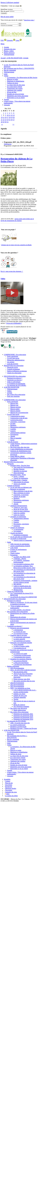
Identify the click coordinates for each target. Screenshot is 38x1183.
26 (12, 120)
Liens (19, 40)
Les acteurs (10, 362)
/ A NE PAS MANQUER (14, 58)
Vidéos (9, 391)
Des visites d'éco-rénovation (16, 394)
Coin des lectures (12, 364)
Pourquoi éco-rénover (14, 378)
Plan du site (9, 783)
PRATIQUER (13, 365)
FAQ (3, 40)
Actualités (7, 779)
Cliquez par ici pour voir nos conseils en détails (16, 245)
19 (12, 117)
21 (1, 120)
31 (8, 122)
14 (1, 117)
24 (8, 120)
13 (14, 115)
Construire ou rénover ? (14, 380)
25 (10, 120)
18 (10, 117)
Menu (2, 44)
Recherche (8, 786)
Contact (7, 781)
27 (14, 120)
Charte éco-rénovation (14, 373)
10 (8, 115)
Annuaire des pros (10, 49)
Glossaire (11, 40)
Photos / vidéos (9, 51)
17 (8, 117)
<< (2, 124)
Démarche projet (12, 367)
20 (14, 117)
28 (1, 122)
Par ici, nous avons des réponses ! (12, 271)
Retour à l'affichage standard (10, 2)
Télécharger (7, 144)
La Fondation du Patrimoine (16, 383)
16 (6, 117)
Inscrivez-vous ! (29, 20)
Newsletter (8, 790)
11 (9, 115)
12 (12, 115)
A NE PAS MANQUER (11, 387)
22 (3, 120)
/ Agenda (25, 58)
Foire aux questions (13, 396)
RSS (7, 794)
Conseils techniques (13, 369)
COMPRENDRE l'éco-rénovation (15, 354)
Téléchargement (9, 54)
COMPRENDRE (15, 400)
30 (6, 122)
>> (13, 124)
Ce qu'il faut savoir (13, 358)
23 (6, 120)
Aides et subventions (13, 382)
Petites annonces (9, 53)
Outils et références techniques (17, 371)
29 (3, 122)
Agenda (6, 47)
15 (3, 117)
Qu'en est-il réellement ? (14, 323)
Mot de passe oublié (7, 16)
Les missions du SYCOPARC (16, 385)
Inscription (8, 785)
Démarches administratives (16, 360)
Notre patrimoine (12, 356)
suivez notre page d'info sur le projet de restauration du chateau (17, 219)
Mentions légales (10, 788)
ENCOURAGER (15, 376)
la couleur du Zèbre (11, 796)
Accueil (3, 58)
